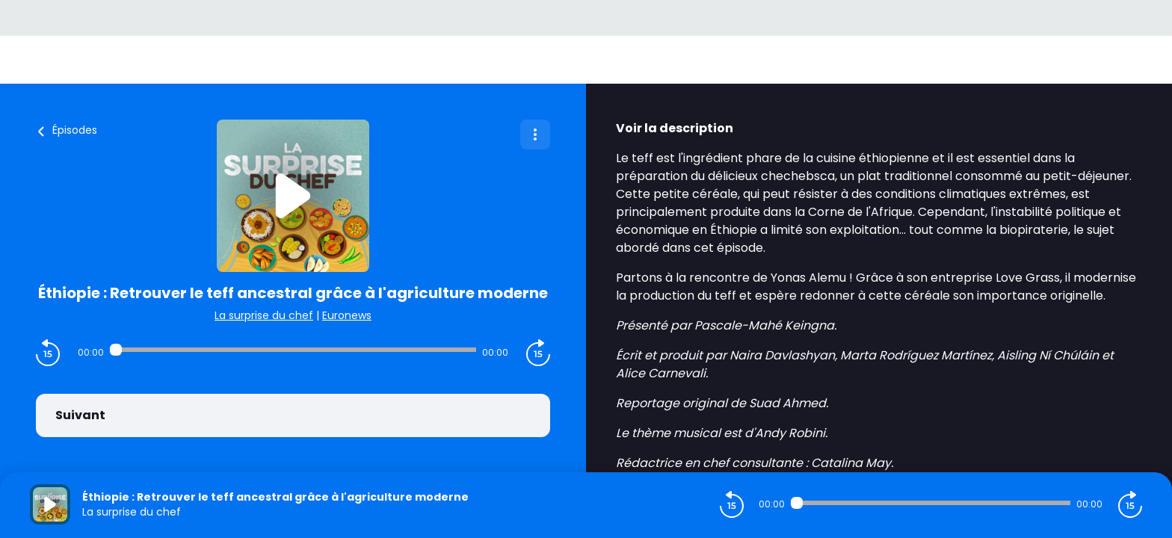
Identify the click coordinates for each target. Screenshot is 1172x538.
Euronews (346, 315)
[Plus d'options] (535, 134)
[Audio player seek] (293, 350)
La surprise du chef (264, 315)
